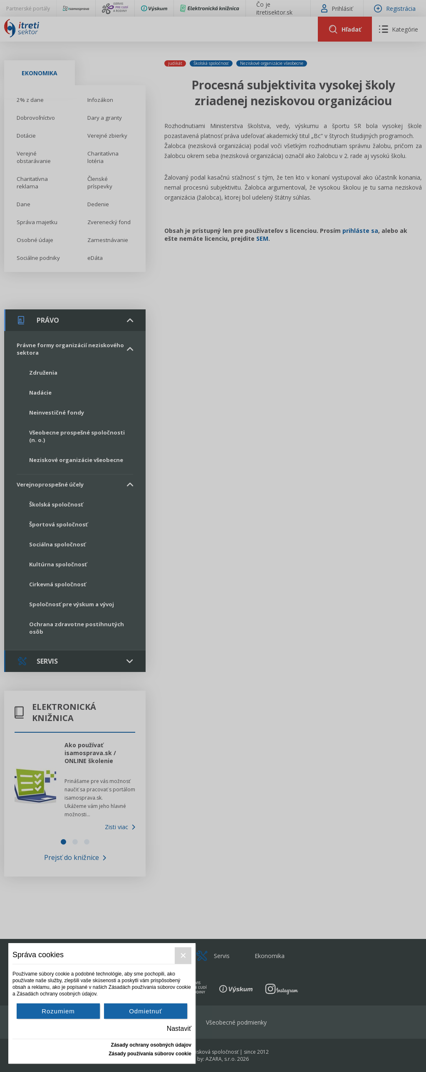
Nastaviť (179, 1028)
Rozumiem (58, 1011)
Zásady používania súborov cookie (150, 1054)
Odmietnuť (145, 1011)
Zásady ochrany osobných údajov (151, 1045)
